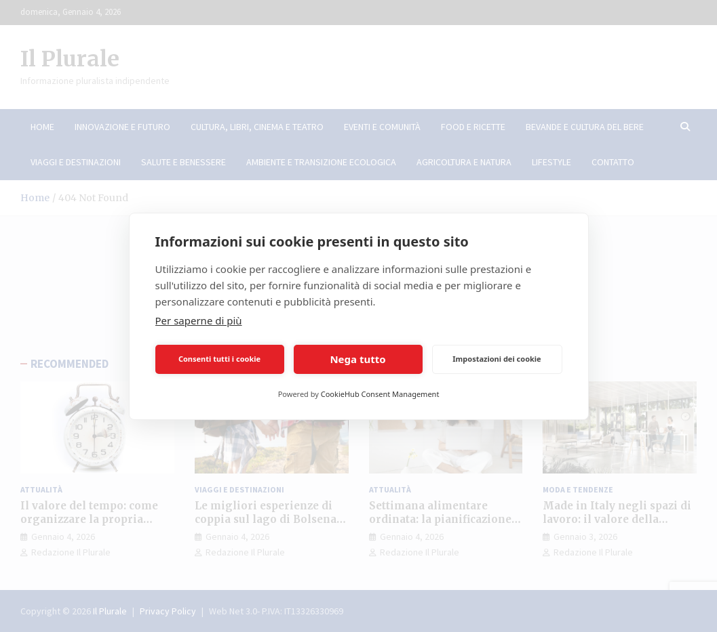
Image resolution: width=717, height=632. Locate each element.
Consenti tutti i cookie (219, 359)
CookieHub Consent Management (380, 394)
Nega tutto (357, 359)
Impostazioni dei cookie (496, 359)
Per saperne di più (198, 320)
